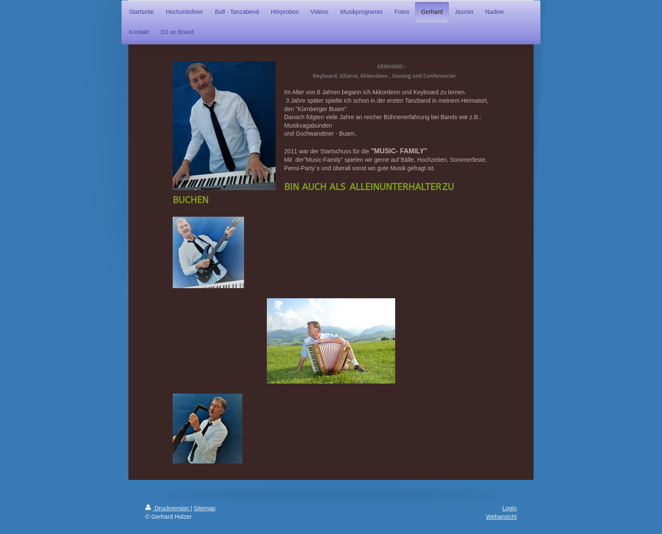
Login (509, 508)
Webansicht (501, 516)
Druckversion (167, 508)
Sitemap (204, 508)
